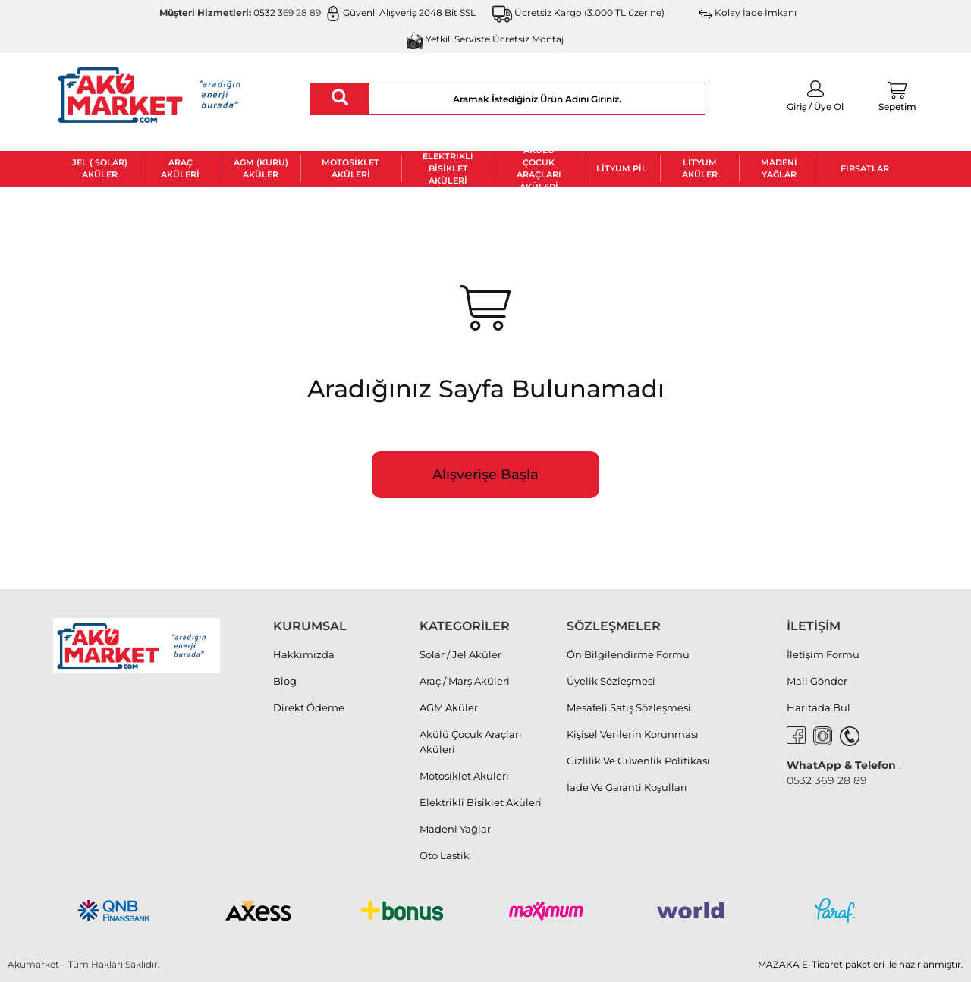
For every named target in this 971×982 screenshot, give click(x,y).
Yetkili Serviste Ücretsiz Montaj (485, 39)
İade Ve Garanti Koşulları (627, 787)
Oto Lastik (445, 855)
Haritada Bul (818, 707)
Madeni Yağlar (779, 168)
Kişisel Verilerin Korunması (633, 734)
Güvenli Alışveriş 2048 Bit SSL (400, 12)
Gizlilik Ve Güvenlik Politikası (638, 761)
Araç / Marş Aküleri (465, 681)
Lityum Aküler (700, 168)
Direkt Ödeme (308, 707)
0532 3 (268, 12)
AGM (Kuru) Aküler (261, 168)
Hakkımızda (304, 654)
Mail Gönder (817, 681)
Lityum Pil (621, 168)
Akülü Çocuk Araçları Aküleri (539, 169)
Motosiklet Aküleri (350, 168)
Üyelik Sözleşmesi (611, 681)
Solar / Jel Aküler (460, 654)
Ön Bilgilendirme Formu (628, 654)
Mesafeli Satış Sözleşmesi (629, 707)
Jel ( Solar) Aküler (99, 168)
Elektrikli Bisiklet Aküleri (448, 169)
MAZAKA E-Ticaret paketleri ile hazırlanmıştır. (860, 964)
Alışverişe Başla (485, 474)
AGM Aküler (449, 707)
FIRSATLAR (865, 168)
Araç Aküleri (180, 168)
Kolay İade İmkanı (748, 12)
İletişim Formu (823, 654)
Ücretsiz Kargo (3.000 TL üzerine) (578, 12)
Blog (285, 681)
